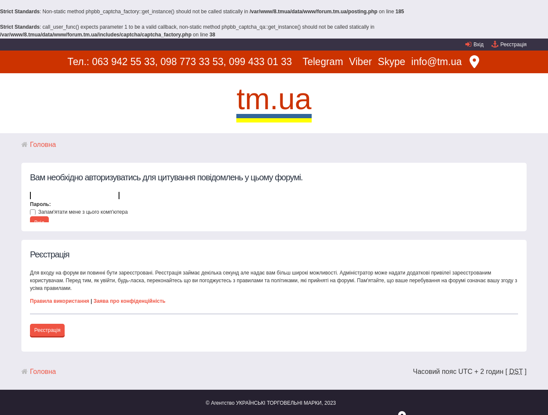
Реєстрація (513, 45)
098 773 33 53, (193, 61)
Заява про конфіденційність (129, 301)
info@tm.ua (436, 61)
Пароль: (40, 204)
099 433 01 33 (260, 61)
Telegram (323, 61)
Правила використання (59, 301)
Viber (360, 61)
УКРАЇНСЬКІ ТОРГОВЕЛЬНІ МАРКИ (279, 403)
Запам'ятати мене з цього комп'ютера (79, 212)
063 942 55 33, (125, 61)
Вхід (479, 45)
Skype (391, 61)
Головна (43, 144)
